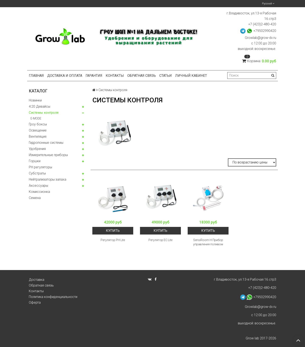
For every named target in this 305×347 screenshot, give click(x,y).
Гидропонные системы (46, 143)
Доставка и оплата (64, 76)
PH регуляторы (40, 167)
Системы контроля (43, 113)
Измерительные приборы (48, 155)
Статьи (165, 76)
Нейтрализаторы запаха (47, 179)
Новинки (35, 100)
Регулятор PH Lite (113, 240)
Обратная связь (141, 76)
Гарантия (94, 76)
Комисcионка (39, 192)
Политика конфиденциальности (53, 297)
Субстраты (37, 173)
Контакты (115, 76)
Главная (36, 76)
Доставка (36, 280)
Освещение (38, 130)
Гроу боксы (38, 124)
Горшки (34, 161)
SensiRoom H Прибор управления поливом (208, 242)
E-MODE (35, 118)
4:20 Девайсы (39, 106)
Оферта (35, 302)
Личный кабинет (191, 76)
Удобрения (37, 149)
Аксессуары (38, 186)
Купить (113, 231)
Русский (268, 3)
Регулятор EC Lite (160, 240)
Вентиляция (37, 136)
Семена (35, 198)
